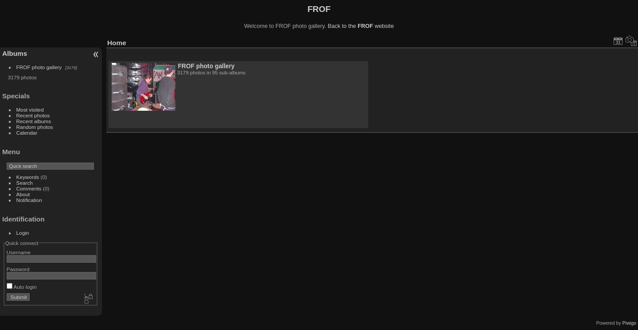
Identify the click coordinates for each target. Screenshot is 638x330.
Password (18, 269)
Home (116, 43)
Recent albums (33, 121)
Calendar (27, 133)
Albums (14, 53)
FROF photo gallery (39, 67)
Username (19, 252)
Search (24, 183)
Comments (29, 188)
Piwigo (629, 323)
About (23, 194)
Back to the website (361, 26)
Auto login (22, 287)
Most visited (30, 110)
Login (22, 233)
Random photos (34, 127)
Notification (29, 200)
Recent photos (33, 115)
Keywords (27, 177)
